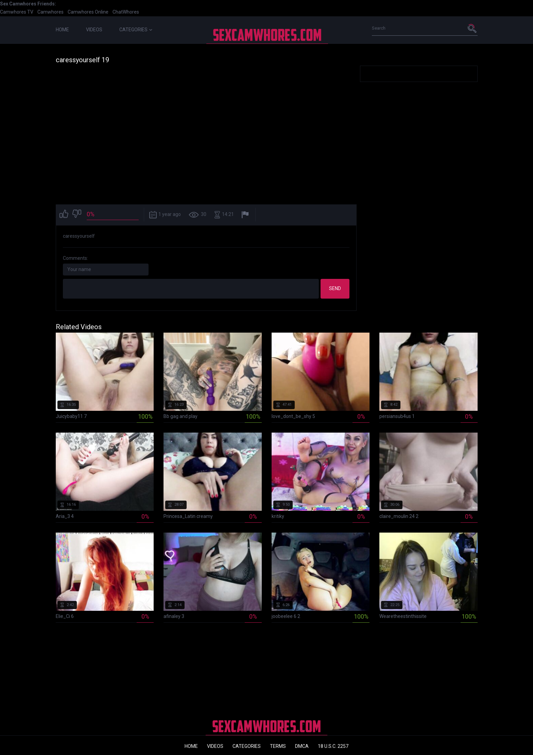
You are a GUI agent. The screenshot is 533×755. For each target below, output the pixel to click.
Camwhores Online (88, 12)
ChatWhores (126, 12)
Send (335, 288)
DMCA (302, 746)
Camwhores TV (16, 12)
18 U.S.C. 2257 (333, 746)
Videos (94, 29)
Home (62, 29)
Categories (135, 29)
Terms (278, 746)
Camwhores (50, 12)
